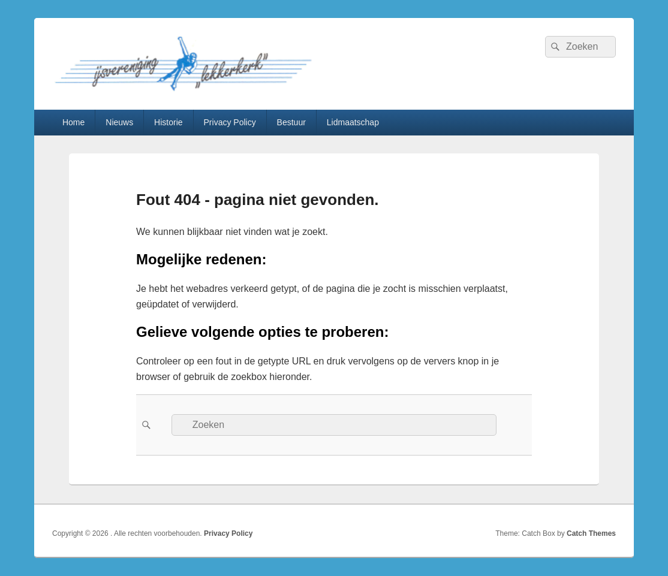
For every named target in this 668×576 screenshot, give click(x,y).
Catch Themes (591, 533)
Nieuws (119, 122)
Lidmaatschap (353, 122)
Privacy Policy (230, 122)
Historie (168, 122)
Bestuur (291, 122)
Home (73, 122)
